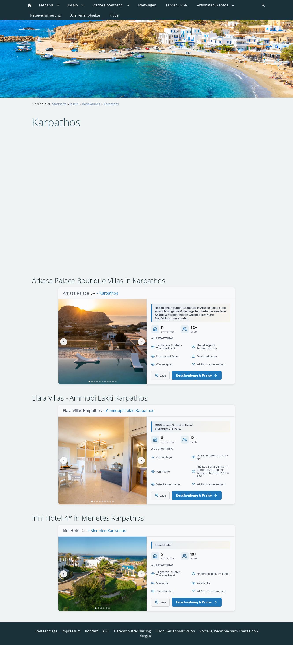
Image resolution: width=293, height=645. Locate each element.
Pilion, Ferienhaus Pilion (175, 631)
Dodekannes (91, 104)
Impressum (71, 631)
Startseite (59, 104)
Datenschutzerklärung (132, 631)
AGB (105, 631)
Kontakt (91, 631)
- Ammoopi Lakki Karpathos (128, 410)
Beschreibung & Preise (196, 375)
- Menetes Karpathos (106, 530)
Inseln (74, 104)
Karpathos (111, 104)
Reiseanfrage (46, 631)
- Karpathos (106, 293)
